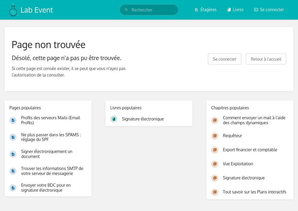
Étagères (205, 9)
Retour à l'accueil (266, 59)
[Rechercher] (126, 9)
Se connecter (269, 9)
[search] (149, 9)
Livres (235, 9)
